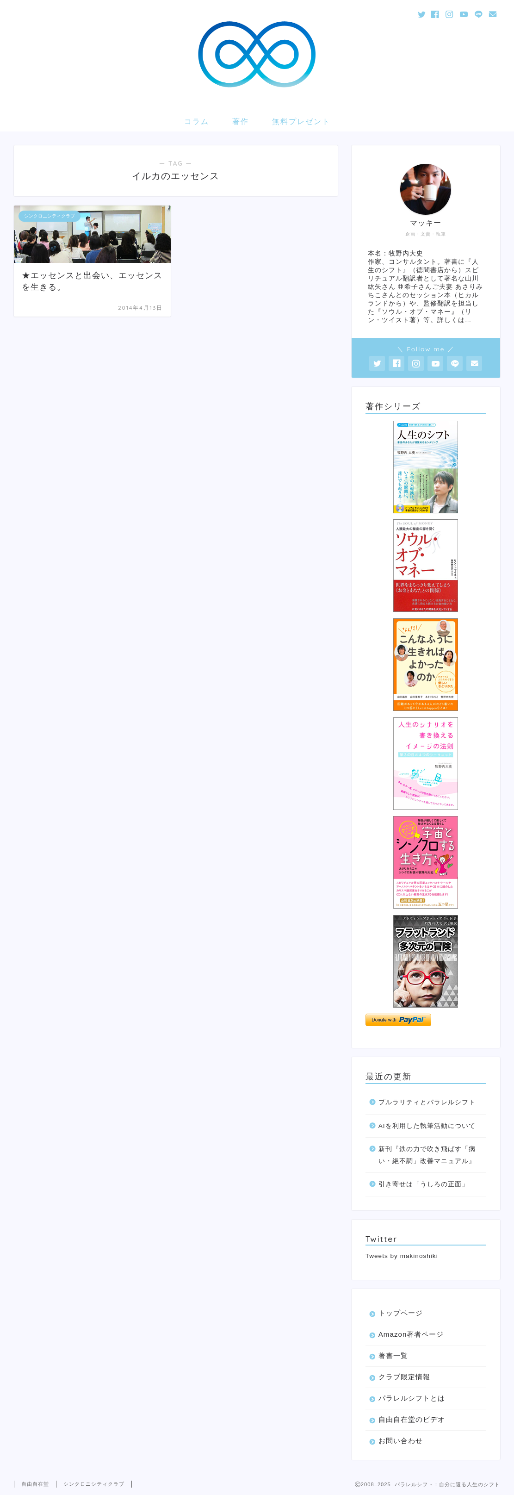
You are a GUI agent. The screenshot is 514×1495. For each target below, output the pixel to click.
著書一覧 (393, 1355)
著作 (240, 121)
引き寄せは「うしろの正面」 (423, 1184)
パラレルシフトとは (411, 1398)
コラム (196, 121)
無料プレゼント (301, 121)
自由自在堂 (35, 1484)
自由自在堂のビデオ (411, 1419)
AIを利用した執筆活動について (427, 1125)
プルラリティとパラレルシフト (427, 1102)
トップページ (400, 1313)
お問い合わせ (400, 1441)
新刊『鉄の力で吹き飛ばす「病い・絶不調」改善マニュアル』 (427, 1155)
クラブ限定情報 (404, 1377)
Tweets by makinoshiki (401, 1255)
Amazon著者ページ (411, 1334)
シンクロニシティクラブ (93, 1484)
